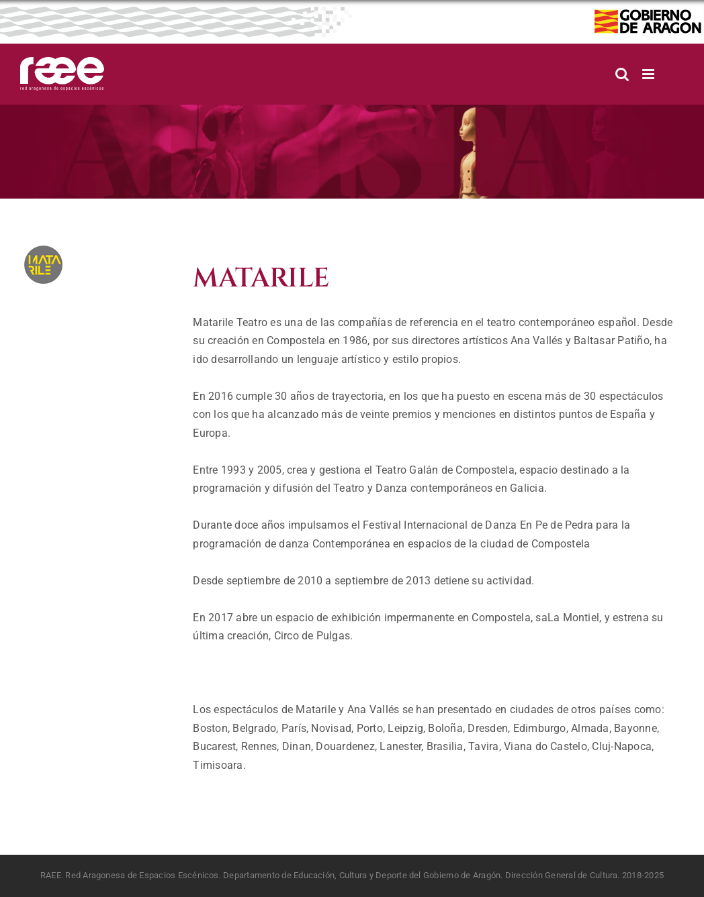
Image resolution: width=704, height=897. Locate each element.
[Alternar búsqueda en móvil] (622, 74)
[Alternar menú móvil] (649, 74)
